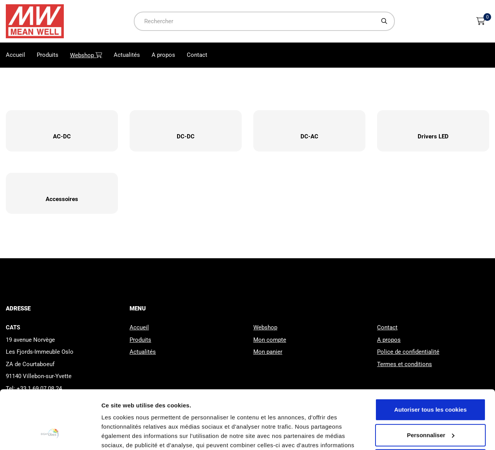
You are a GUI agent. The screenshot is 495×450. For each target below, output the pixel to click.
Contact (197, 54)
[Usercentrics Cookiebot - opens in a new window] (50, 435)
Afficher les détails (127, 434)
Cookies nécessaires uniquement (430, 410)
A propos (163, 54)
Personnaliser (430, 384)
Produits (47, 54)
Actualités (127, 54)
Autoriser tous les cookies (430, 359)
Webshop (89, 55)
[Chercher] (384, 21)
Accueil (15, 54)
